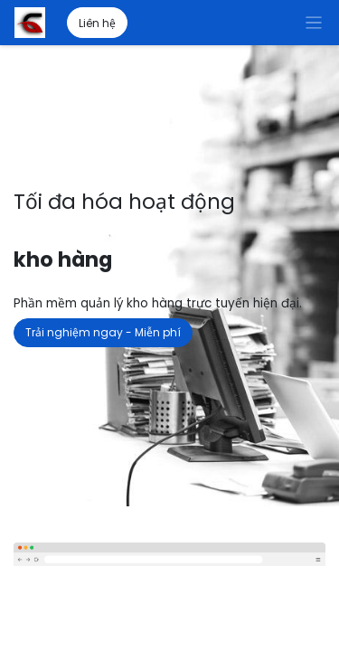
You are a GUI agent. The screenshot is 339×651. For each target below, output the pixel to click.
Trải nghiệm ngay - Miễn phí (103, 332)
